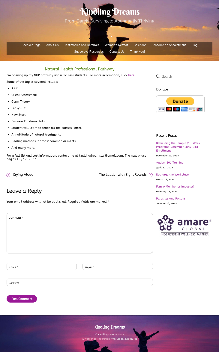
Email (89, 267)
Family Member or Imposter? (175, 186)
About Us (52, 45)
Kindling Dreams (107, 334)
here (131, 75)
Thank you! (137, 51)
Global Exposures (126, 338)
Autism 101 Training (169, 162)
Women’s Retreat (116, 45)
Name (13, 267)
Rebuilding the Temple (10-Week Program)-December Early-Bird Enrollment (178, 146)
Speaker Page (31, 45)
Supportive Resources (89, 51)
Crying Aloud (23, 174)
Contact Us (117, 51)
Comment (16, 217)
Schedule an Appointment (169, 45)
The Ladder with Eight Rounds (122, 174)
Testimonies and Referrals (81, 45)
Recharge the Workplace (172, 174)
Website (14, 283)
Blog (194, 45)
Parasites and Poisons (170, 198)
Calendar (140, 45)
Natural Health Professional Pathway (79, 69)
